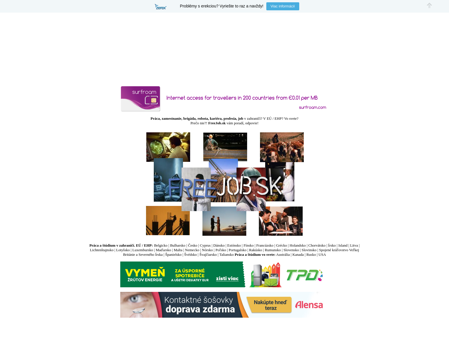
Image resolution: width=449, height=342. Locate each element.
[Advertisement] (224, 328)
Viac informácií (283, 6)
